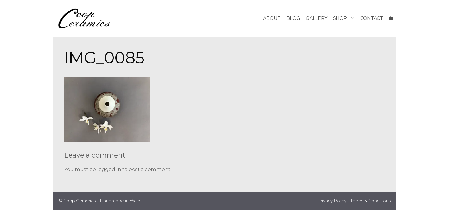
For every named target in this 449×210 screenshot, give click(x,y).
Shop (345, 18)
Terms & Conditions (370, 200)
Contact (371, 18)
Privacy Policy (332, 200)
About (272, 18)
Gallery (316, 18)
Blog (293, 18)
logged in (109, 169)
